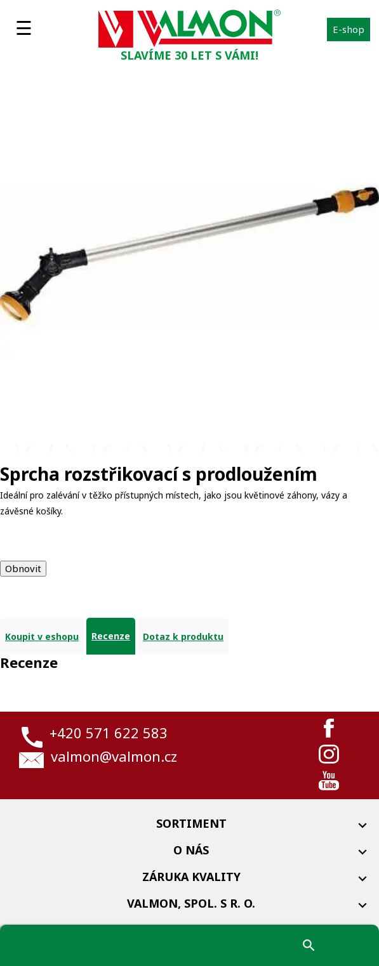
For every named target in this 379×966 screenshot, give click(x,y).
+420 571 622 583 (109, 732)
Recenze (110, 636)
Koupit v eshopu (42, 636)
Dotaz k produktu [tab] (183, 636)
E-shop (348, 29)
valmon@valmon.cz (114, 756)
